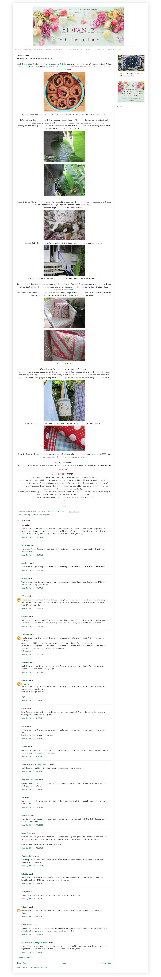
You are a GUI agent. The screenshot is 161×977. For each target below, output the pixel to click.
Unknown (24, 680)
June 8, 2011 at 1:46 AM (31, 884)
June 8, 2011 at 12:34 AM (32, 848)
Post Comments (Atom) (39, 967)
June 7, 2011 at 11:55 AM (32, 654)
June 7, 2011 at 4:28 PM (31, 756)
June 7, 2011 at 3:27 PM (31, 738)
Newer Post (22, 963)
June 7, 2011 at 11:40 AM (32, 626)
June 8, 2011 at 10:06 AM (32, 934)
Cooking (27, 515)
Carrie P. (25, 815)
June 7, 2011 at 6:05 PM (31, 772)
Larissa (24, 617)
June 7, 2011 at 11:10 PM (32, 825)
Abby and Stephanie (29, 780)
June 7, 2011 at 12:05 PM (32, 672)
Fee (22, 798)
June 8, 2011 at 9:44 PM (31, 952)
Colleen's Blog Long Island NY (34, 943)
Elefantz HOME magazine (41, 515)
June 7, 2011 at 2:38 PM (31, 718)
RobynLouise (26, 925)
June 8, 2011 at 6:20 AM (31, 917)
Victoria (25, 634)
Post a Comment (25, 958)
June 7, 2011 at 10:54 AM (32, 537)
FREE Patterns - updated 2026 (32, 49)
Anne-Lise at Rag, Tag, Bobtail (35, 764)
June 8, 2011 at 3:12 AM (31, 899)
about (120, 49)
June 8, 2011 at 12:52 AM (32, 866)
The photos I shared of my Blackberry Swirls (44, 64)
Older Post (106, 963)
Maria (23, 726)
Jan (22, 525)
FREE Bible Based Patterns (54, 49)
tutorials (88, 49)
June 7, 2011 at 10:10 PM (32, 807)
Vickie (24, 747)
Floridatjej (26, 856)
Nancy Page (26, 833)
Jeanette (25, 663)
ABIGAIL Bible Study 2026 (74, 49)
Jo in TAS (25, 545)
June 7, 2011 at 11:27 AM (32, 588)
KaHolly (24, 874)
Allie (23, 596)
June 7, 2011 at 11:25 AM (32, 570)
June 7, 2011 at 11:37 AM (32, 608)
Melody (24, 578)
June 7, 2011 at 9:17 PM (31, 789)
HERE (57, 114)
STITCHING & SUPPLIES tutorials (105, 49)
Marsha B (25, 563)
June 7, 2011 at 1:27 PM (31, 700)
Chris (23, 709)
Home (17, 49)
